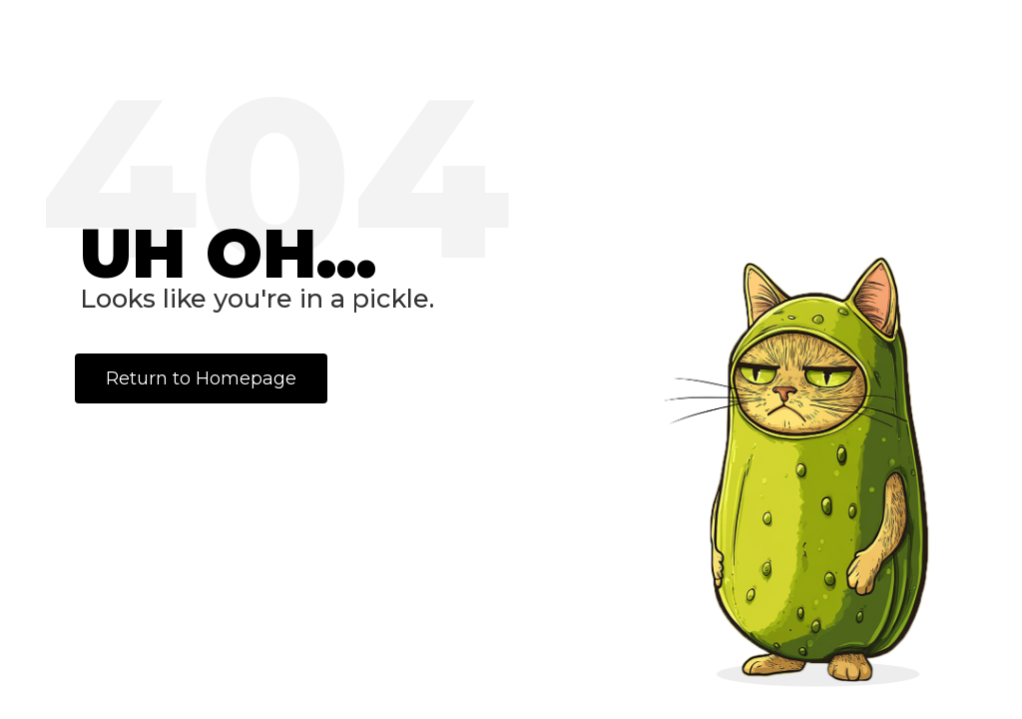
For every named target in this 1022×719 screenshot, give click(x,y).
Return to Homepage (201, 378)
